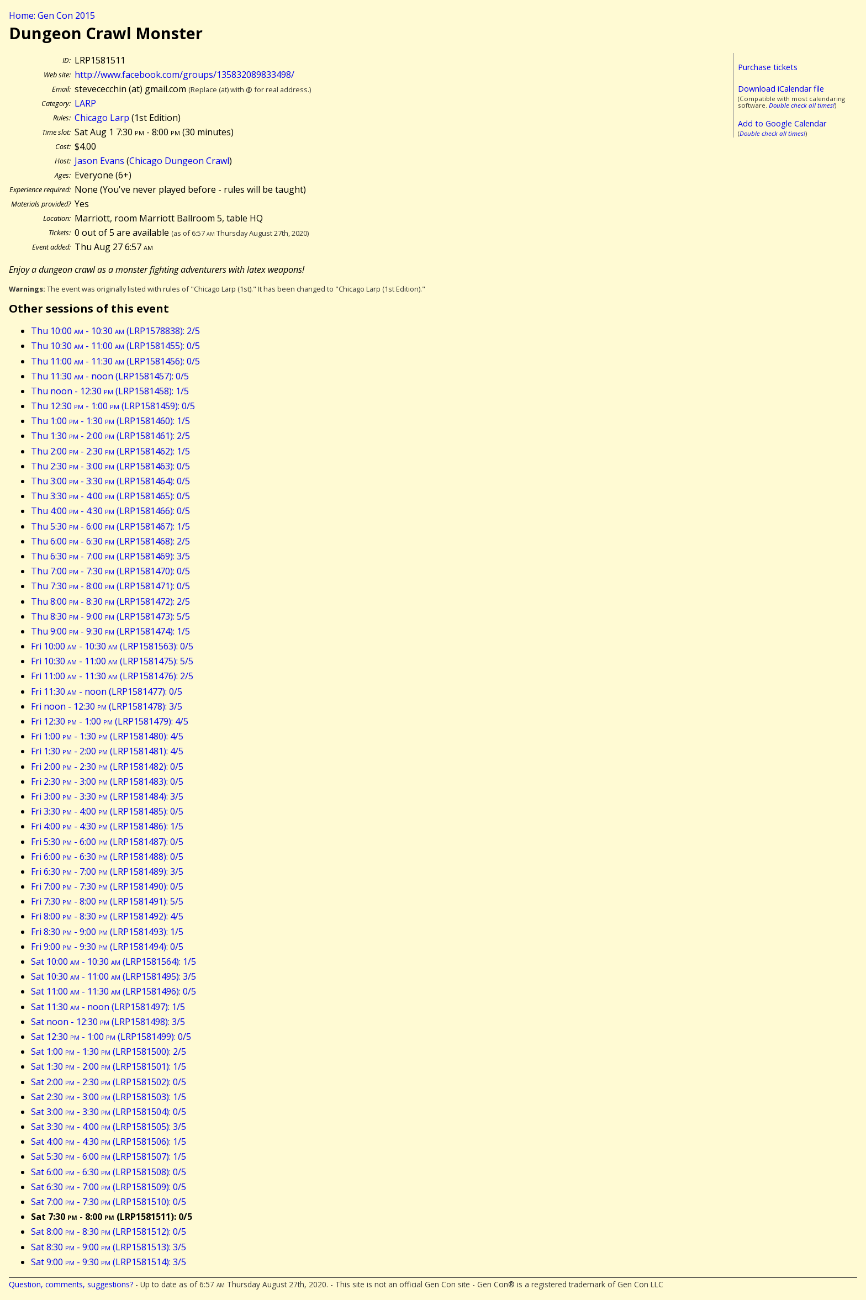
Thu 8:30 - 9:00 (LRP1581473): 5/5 (110, 616)
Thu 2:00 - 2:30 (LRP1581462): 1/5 (110, 451)
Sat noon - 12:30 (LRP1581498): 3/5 (108, 1022)
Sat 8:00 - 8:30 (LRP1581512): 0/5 (108, 1231)
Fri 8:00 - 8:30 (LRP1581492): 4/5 (107, 916)
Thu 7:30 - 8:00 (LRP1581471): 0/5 (110, 586)
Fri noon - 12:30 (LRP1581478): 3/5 (106, 706)
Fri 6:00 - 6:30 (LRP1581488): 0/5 (107, 856)
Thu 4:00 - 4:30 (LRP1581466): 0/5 (110, 511)
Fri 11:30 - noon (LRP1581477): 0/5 (106, 691)
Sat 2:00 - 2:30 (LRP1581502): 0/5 (108, 1082)
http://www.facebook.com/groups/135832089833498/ (184, 74)
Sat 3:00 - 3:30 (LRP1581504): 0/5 (108, 1112)
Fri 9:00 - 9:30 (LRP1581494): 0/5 (107, 946)
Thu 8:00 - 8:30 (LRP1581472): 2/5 (110, 601)
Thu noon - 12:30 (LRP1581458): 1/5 (110, 391)
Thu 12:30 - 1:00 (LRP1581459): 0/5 (113, 406)
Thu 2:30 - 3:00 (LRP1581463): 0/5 (110, 466)
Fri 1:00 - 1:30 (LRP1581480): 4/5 (107, 736)
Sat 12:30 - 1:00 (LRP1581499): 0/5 (111, 1037)
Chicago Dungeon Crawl (179, 161)
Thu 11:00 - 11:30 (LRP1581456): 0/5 (115, 361)
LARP (85, 103)
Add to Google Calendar (782, 123)
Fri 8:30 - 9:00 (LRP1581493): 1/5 (107, 932)
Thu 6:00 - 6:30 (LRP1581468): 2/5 (110, 541)
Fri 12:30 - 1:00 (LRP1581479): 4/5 (109, 721)
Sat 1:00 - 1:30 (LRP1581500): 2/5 (108, 1051)
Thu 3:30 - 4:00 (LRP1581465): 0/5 (110, 496)
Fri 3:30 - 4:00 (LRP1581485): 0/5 (107, 811)
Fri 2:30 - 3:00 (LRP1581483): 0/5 (107, 781)
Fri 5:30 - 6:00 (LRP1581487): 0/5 (107, 842)
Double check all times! (802, 105)
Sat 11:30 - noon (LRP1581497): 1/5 (108, 1007)
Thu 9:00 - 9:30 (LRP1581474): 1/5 (110, 631)
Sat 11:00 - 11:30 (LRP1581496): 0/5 (113, 991)
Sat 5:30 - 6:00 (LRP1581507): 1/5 (108, 1156)
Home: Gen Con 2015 (52, 15)
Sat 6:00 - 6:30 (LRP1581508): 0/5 (108, 1172)
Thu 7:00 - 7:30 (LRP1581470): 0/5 (110, 571)
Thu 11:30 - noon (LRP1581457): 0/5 (110, 376)
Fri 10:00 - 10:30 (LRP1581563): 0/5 (112, 646)
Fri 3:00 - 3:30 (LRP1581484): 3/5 (107, 796)
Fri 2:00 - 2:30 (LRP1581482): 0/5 (107, 766)
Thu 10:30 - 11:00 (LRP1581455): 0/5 (115, 346)
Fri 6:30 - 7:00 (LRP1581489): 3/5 (107, 871)
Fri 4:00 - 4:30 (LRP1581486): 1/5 (107, 826)
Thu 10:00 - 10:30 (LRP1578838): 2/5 (115, 331)
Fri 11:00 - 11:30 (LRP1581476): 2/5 (112, 676)
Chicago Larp (102, 118)
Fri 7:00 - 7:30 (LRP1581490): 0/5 (107, 886)
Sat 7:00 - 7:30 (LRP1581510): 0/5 (108, 1202)
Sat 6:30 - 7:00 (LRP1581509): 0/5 (108, 1187)
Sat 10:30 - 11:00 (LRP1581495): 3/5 (113, 976)
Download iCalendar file (781, 88)
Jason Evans (99, 161)
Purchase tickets (768, 67)
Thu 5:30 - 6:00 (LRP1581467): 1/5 (110, 526)
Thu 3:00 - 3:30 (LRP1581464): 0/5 (110, 481)
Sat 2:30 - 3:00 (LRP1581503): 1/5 (108, 1097)
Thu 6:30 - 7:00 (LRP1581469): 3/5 (110, 556)
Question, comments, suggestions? (71, 1284)
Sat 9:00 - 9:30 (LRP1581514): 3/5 (108, 1262)
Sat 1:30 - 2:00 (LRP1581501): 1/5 (108, 1066)
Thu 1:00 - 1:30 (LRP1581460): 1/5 (110, 421)
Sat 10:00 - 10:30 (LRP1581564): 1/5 (113, 961)
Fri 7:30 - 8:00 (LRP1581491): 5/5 (107, 901)
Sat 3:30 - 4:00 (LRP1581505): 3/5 (108, 1127)
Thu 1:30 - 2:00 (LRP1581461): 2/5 (110, 436)
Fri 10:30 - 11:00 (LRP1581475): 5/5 (112, 661)
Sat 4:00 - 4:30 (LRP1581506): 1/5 (108, 1141)
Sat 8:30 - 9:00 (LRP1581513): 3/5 (108, 1247)
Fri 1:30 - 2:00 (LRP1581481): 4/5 (107, 751)
